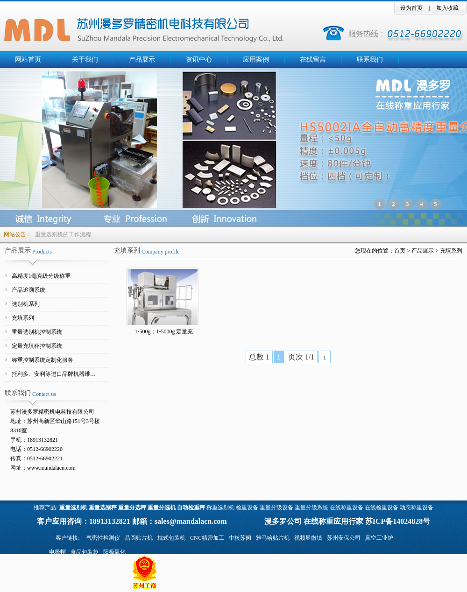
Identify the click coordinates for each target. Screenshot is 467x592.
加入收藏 (447, 8)
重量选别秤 (103, 507)
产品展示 (142, 59)
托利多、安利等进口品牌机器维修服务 (56, 374)
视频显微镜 (308, 538)
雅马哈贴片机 (273, 538)
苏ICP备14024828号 (398, 521)
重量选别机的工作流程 (63, 234)
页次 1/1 (301, 357)
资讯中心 (199, 59)
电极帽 (57, 552)
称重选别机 (220, 507)
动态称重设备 (416, 507)
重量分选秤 (132, 507)
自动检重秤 (191, 507)
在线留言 (313, 59)
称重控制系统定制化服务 (42, 360)
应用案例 (256, 59)
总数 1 (259, 357)
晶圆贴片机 (139, 538)
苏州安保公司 (344, 538)
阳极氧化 (114, 552)
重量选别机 (73, 507)
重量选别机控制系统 (37, 332)
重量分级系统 (311, 507)
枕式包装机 (171, 538)
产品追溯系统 (28, 290)
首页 (399, 250)
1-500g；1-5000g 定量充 (164, 331)
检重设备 (247, 507)
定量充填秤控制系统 (37, 346)
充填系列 (23, 318)
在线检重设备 (381, 507)
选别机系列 (26, 304)
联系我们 (370, 59)
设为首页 (411, 8)
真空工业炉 (379, 538)
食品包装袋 (85, 552)
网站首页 (28, 59)
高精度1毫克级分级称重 (41, 276)
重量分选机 (162, 507)
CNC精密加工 (207, 538)
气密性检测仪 (103, 538)
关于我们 (85, 59)
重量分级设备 (276, 507)
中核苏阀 (240, 538)
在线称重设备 (346, 507)
